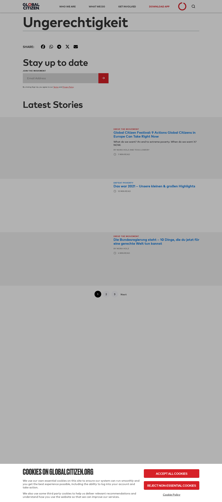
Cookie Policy (171, 494)
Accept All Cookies (171, 473)
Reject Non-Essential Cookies (171, 485)
